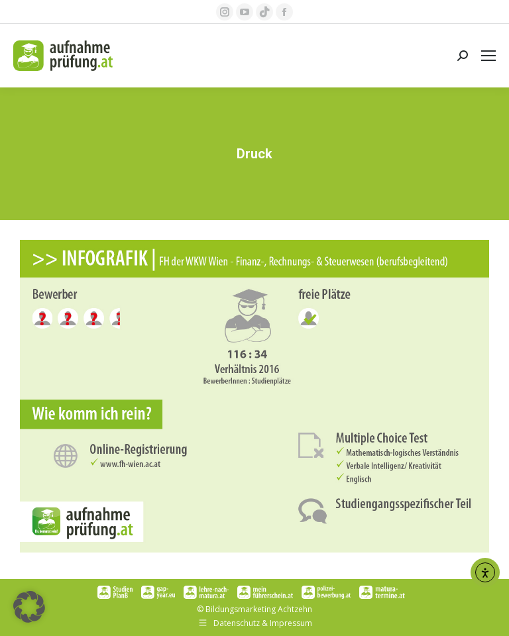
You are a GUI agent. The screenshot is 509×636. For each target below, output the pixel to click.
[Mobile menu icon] (488, 55)
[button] (29, 607)
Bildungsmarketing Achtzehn (258, 609)
